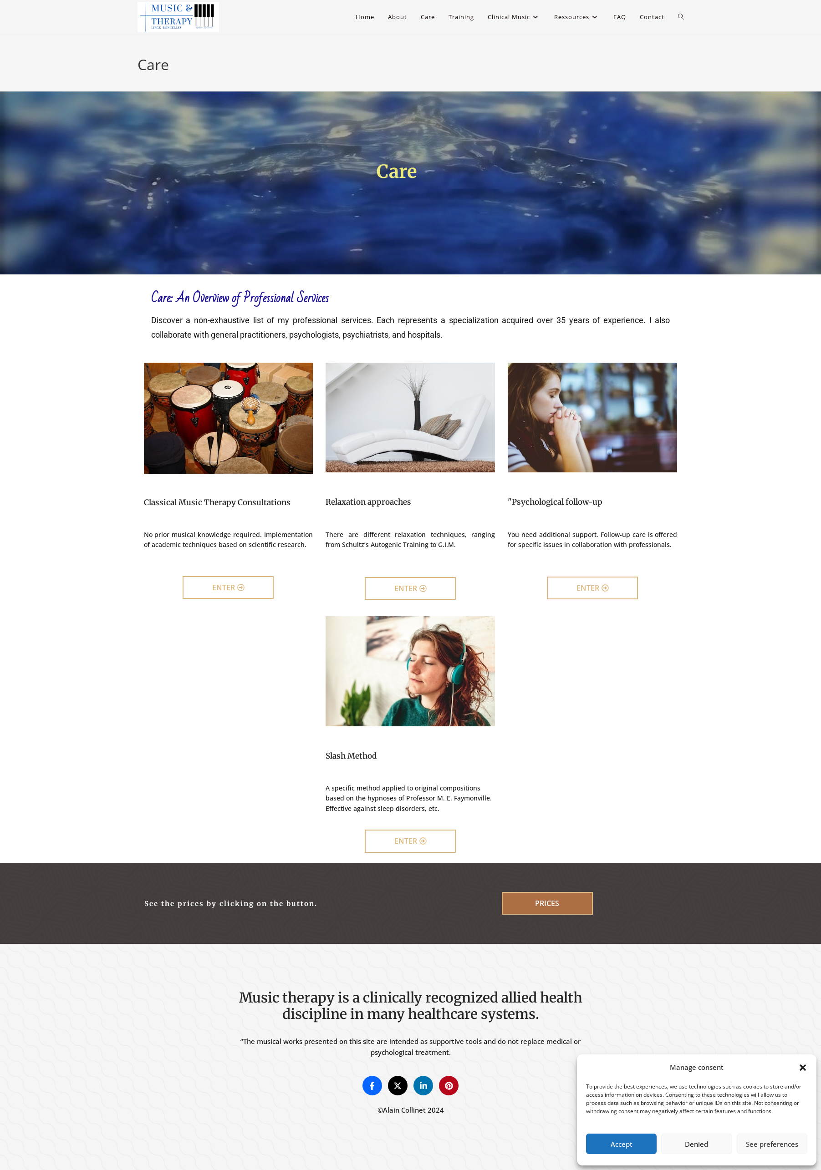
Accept (621, 1144)
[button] (802, 1067)
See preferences (772, 1144)
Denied (696, 1144)
